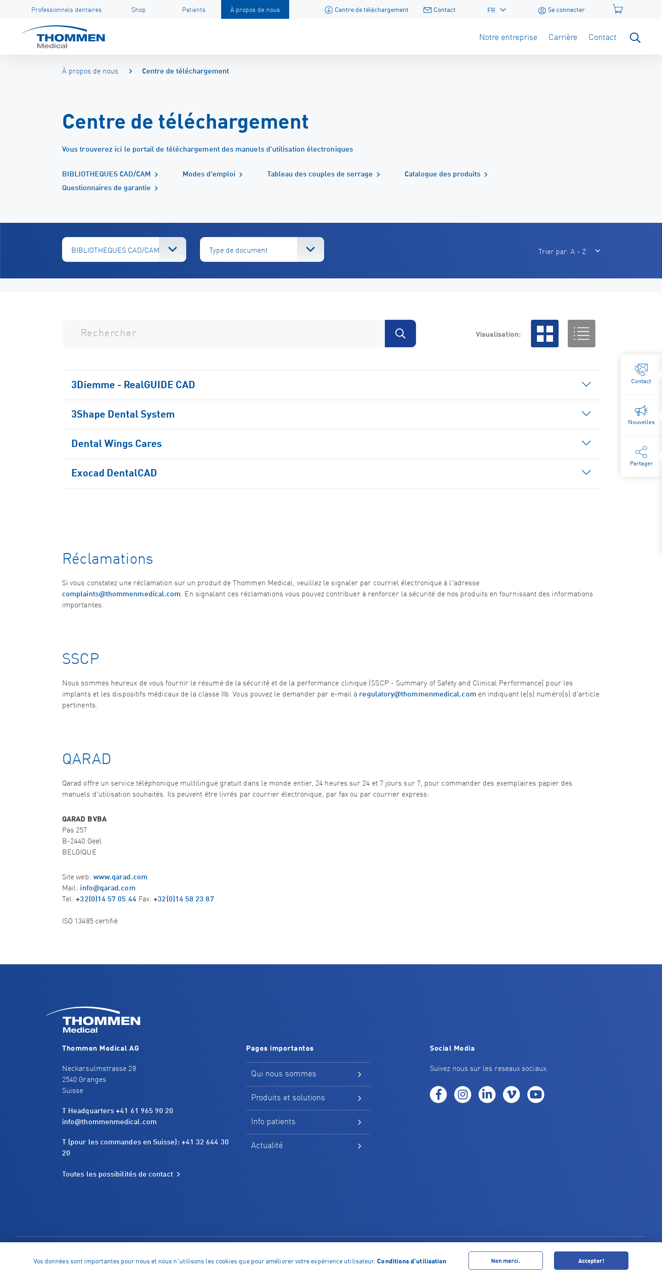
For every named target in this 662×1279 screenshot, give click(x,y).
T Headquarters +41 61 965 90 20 (117, 1109)
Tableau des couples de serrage (320, 173)
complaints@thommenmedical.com (121, 593)
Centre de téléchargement (367, 9)
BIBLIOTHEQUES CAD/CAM (106, 173)
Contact (439, 9)
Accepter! (591, 1260)
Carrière (562, 36)
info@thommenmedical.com (109, 1120)
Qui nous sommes (283, 1073)
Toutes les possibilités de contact (117, 1173)
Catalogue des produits (442, 173)
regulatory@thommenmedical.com (417, 693)
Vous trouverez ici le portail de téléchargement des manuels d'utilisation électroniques (207, 148)
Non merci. (505, 1260)
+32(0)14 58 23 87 (184, 898)
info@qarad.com (107, 887)
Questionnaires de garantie (106, 186)
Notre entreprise (508, 36)
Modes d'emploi (209, 173)
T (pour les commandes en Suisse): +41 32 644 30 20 (145, 1146)
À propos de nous (90, 70)
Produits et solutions (288, 1097)
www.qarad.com (120, 876)
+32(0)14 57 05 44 (106, 898)
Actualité (267, 1144)
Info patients (273, 1120)
